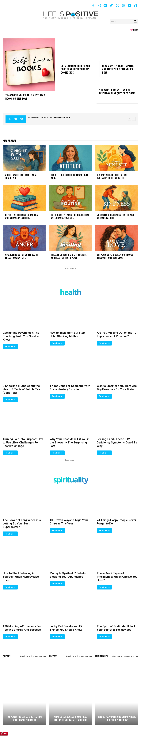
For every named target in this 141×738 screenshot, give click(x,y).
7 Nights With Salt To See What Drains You (24, 176)
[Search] (135, 21)
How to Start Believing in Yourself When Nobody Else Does (21, 575)
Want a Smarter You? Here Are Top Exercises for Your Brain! (117, 386)
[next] (133, 118)
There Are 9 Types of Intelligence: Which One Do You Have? (117, 575)
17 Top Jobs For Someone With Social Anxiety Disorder (70, 386)
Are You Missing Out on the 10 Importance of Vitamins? (116, 333)
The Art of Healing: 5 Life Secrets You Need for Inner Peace (70, 255)
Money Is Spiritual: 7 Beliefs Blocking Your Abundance (68, 573)
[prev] (129, 118)
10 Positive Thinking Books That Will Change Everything (23, 215)
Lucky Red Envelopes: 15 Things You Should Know (66, 627)
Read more (10, 345)
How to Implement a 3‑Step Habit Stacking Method (67, 333)
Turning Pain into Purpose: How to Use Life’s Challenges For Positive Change (23, 441)
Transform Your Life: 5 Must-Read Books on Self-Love (28, 96)
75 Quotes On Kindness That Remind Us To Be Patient (116, 215)
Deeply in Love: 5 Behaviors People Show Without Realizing (114, 255)
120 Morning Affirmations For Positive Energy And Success (22, 627)
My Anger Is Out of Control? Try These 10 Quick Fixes (24, 255)
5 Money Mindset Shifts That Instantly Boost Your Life (111, 176)
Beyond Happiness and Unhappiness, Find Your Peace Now (117, 717)
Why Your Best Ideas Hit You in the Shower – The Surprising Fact (70, 441)
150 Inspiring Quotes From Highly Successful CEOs (49, 116)
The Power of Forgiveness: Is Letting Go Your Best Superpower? (22, 522)
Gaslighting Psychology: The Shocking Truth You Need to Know (21, 335)
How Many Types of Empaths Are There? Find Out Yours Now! (118, 69)
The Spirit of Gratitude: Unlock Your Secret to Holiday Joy (116, 627)
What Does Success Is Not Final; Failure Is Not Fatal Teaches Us (70, 717)
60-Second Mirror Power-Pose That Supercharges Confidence (75, 69)
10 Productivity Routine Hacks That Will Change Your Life (69, 215)
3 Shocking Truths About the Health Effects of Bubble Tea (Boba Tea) (21, 388)
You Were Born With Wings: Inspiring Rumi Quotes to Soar (117, 91)
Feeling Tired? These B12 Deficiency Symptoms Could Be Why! (117, 441)
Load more (70, 267)
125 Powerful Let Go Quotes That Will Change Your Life (24, 717)
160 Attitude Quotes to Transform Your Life (68, 176)
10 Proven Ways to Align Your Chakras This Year (69, 520)
